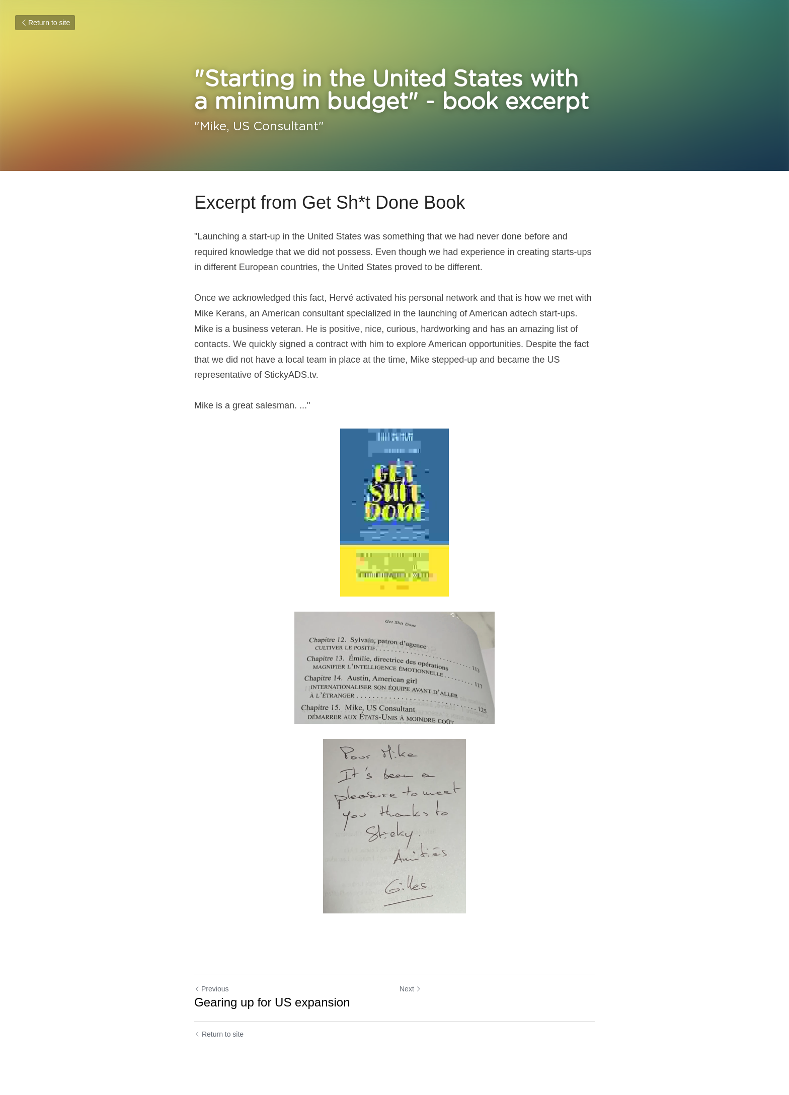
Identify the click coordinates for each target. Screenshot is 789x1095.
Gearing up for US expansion (272, 1002)
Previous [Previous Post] (211, 989)
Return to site (45, 23)
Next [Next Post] (410, 989)
